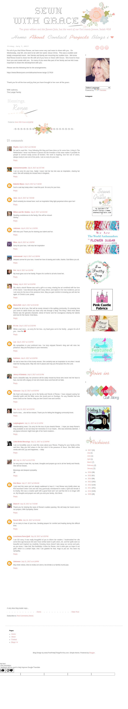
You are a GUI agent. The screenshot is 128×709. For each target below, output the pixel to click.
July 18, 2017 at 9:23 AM (31, 520)
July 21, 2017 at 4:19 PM (30, 561)
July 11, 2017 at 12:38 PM (40, 442)
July (89, 454)
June (89, 457)
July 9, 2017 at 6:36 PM (29, 358)
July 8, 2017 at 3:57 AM (36, 168)
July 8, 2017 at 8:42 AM (39, 212)
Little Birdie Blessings (21, 442)
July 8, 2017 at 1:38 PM (26, 242)
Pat (14, 270)
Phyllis (16, 147)
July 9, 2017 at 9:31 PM (35, 375)
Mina (15, 242)
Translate (100, 90)
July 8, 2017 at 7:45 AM (26, 198)
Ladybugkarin (18, 423)
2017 (90, 452)
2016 (90, 474)
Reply (15, 160)
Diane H (16, 504)
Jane (15, 198)
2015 (90, 477)
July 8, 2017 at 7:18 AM (33, 184)
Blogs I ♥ (14, 642)
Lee (14, 342)
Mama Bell (17, 305)
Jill (14, 460)
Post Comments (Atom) (25, 616)
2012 (90, 486)
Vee (14, 409)
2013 (90, 483)
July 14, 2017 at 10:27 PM (25, 460)
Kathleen (16, 358)
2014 (90, 480)
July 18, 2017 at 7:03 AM (28, 504)
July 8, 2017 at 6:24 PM (27, 284)
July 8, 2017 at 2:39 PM (31, 256)
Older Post (75, 612)
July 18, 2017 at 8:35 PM (39, 536)
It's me (15, 326)
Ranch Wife (17, 520)
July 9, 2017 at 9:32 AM (30, 305)
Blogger (92, 653)
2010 (90, 493)
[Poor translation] (9, 670)
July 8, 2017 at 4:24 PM (25, 270)
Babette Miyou (18, 184)
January (90, 470)
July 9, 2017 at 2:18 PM (25, 342)
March (89, 464)
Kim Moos (17, 483)
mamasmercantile (20, 168)
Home (39, 612)
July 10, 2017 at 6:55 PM (30, 391)
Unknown (17, 391)
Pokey (15, 284)
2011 (90, 489)
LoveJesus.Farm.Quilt (21, 536)
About (13, 637)
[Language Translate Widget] (97, 87)
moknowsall (18, 256)
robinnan (16, 228)
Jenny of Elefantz (20, 375)
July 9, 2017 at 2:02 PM (27, 326)
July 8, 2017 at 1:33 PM (29, 228)
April (89, 461)
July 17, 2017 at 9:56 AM (30, 483)
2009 (90, 496)
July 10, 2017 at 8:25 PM (25, 409)
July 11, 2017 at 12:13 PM (34, 423)
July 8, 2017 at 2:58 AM (27, 147)
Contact (14, 640)
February (90, 467)
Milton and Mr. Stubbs (21, 212)
